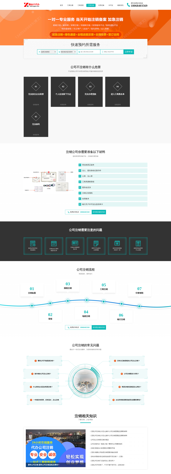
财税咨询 (88, 462)
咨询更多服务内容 (99, 182)
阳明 (45, 470)
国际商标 (57, 457)
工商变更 (81, 5)
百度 (25, 458)
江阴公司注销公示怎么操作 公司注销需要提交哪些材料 (109, 401)
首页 (61, 5)
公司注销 (120, 460)
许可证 (111, 5)
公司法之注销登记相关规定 (100, 409)
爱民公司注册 (31, 458)
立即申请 (129, 52)
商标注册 (57, 455)
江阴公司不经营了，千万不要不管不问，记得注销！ (108, 435)
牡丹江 (35, 470)
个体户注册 (45, 458)
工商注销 (91, 5)
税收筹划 (88, 464)
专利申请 (57, 462)
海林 (73, 470)
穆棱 (83, 470)
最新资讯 (120, 5)
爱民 (51, 470)
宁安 (78, 470)
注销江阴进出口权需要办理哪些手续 (103, 418)
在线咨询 (35, 104)
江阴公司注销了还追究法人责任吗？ (103, 430)
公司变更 (120, 457)
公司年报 (120, 464)
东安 (40, 470)
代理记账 (101, 5)
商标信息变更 (58, 460)
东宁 (88, 470)
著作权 (56, 464)
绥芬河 (67, 470)
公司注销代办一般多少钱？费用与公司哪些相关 (106, 414)
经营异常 (120, 462)
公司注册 (120, 455)
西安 (56, 470)
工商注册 (70, 5)
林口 (61, 470)
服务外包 (88, 457)
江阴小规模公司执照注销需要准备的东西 (104, 422)
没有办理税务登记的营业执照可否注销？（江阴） (107, 426)
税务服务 (88, 460)
